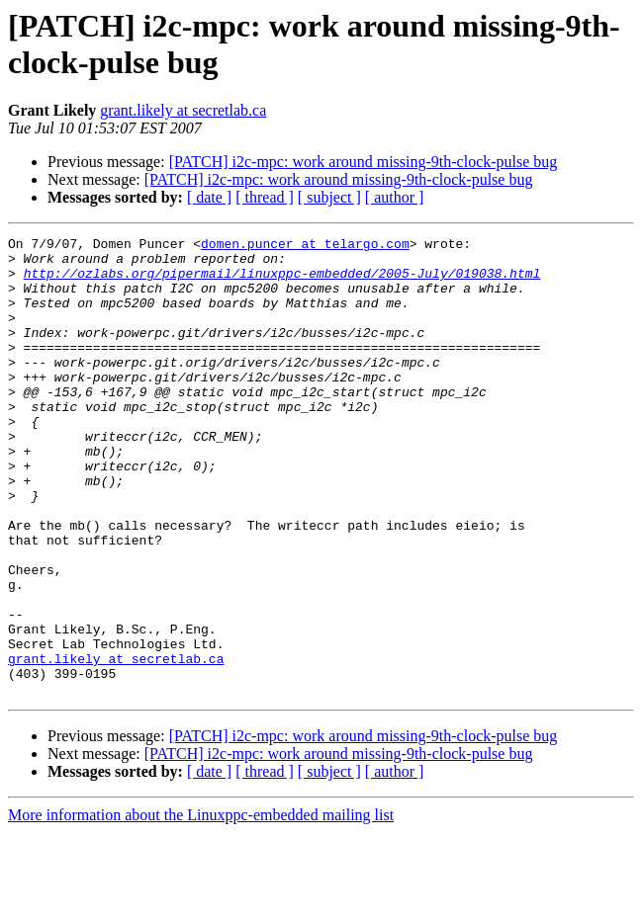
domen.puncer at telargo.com (305, 246)
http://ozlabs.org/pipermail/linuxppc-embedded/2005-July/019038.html (282, 282)
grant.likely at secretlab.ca (183, 110)
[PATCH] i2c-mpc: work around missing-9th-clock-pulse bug (363, 161)
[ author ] (394, 197)
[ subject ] (329, 197)
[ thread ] (264, 197)
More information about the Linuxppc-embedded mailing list (201, 906)
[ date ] (209, 197)
